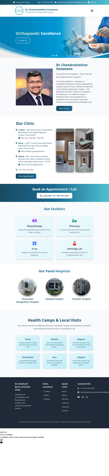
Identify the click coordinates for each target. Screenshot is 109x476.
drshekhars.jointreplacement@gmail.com (70, 2)
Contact (65, 410)
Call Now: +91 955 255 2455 (54, 195)
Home (64, 391)
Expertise (65, 407)
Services (65, 399)
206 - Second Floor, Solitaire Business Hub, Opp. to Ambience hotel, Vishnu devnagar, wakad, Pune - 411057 (34, 159)
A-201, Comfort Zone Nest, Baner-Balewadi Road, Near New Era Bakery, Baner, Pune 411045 (35, 145)
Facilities (65, 403)
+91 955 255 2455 (45, 2)
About (64, 395)
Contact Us (23, 40)
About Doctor (64, 108)
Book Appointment (26, 176)
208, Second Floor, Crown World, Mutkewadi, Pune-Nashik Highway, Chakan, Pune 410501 (35, 132)
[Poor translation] (1, 441)
